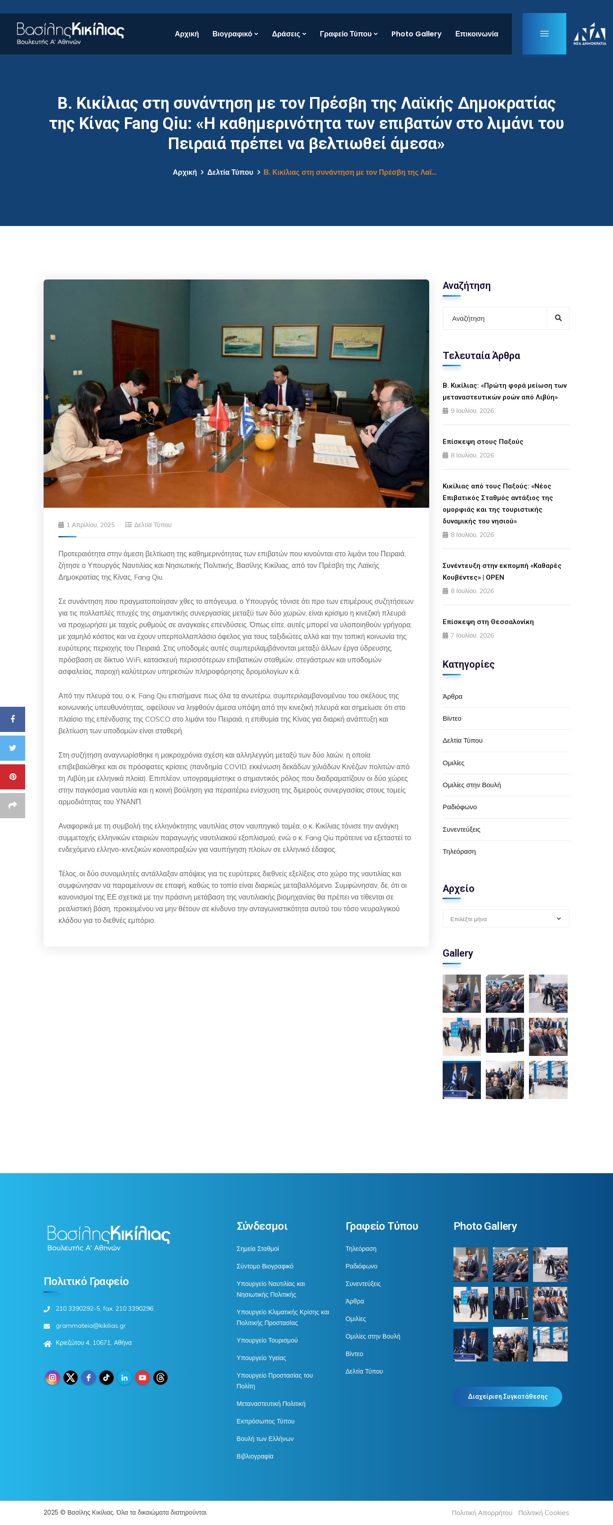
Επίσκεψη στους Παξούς (483, 442)
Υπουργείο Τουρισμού (267, 1340)
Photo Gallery (416, 34)
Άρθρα (452, 696)
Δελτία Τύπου (230, 172)
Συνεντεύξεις (461, 829)
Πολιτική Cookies (543, 1512)
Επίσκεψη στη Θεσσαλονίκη (488, 622)
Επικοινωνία (476, 34)
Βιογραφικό (232, 34)
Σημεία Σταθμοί (258, 1249)
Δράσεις (286, 34)
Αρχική (187, 34)
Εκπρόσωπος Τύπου (266, 1421)
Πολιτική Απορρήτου (482, 1512)
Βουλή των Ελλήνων (265, 1439)
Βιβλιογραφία (255, 1456)
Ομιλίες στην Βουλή (472, 784)
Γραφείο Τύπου (346, 34)
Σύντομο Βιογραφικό (265, 1266)
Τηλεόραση (459, 851)
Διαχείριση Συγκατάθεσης (508, 1396)
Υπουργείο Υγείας (261, 1358)
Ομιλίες (453, 762)
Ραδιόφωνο (460, 806)
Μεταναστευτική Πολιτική (271, 1404)
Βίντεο (452, 718)
